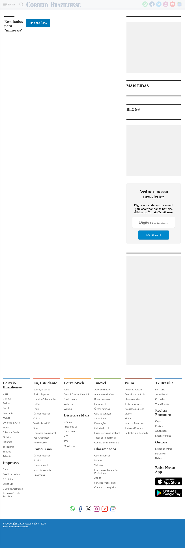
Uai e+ (158, 458)
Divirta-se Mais (76, 415)
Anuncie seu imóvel (104, 394)
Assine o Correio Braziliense (11, 495)
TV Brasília (164, 383)
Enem (36, 408)
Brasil (6, 408)
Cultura (37, 418)
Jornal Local (161, 394)
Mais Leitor (70, 446)
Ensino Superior (41, 394)
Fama (67, 389)
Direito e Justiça (11, 474)
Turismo (7, 451)
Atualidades (161, 430)
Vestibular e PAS (41, 423)
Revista (159, 426)
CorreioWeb (74, 383)
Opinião (7, 437)
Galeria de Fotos (102, 428)
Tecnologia (8, 446)
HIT (66, 436)
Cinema (68, 421)
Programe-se (70, 426)
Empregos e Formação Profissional (105, 472)
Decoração (100, 423)
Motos (128, 418)
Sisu (35, 428)
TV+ (66, 441)
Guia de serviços (102, 413)
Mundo (6, 417)
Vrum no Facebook (134, 423)
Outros (161, 442)
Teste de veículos (133, 404)
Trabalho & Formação (44, 399)
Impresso (11, 463)
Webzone (69, 404)
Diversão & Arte (11, 422)
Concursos (42, 449)
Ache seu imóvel (102, 389)
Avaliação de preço (134, 408)
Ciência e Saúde (11, 432)
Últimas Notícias (41, 413)
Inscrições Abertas (43, 470)
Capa (5, 393)
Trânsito (7, 456)
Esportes (7, 427)
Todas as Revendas (134, 428)
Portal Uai (160, 453)
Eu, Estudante (45, 383)
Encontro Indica (163, 435)
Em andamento (41, 465)
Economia (8, 413)
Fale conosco (40, 442)
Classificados (105, 449)
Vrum (129, 383)
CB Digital (8, 479)
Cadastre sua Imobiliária (106, 442)
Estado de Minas (163, 448)
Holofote (7, 441)
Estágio (37, 404)
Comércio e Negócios (105, 487)
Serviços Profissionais (105, 482)
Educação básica (41, 389)
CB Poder (160, 399)
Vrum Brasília (162, 404)
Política (6, 403)
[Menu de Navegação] (9, 4)
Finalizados (39, 474)
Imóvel (100, 383)
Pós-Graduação (41, 437)
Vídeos (128, 413)
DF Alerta (160, 389)
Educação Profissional (44, 432)
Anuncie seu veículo (135, 394)
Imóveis (98, 460)
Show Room (100, 418)
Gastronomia (70, 399)
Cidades (7, 398)
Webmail (68, 408)
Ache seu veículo (133, 389)
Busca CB (8, 483)
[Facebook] (152, 6)
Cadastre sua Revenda (136, 432)
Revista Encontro (163, 413)
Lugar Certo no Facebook (107, 432)
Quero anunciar (102, 455)
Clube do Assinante (13, 488)
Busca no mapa (102, 399)
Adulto (97, 477)
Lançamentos (101, 404)
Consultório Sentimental (76, 394)
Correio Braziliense (12, 385)
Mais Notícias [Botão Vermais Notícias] (38, 23)
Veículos (98, 465)
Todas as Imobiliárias (105, 437)
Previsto (37, 460)
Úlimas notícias (102, 408)
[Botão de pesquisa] (20, 4)
